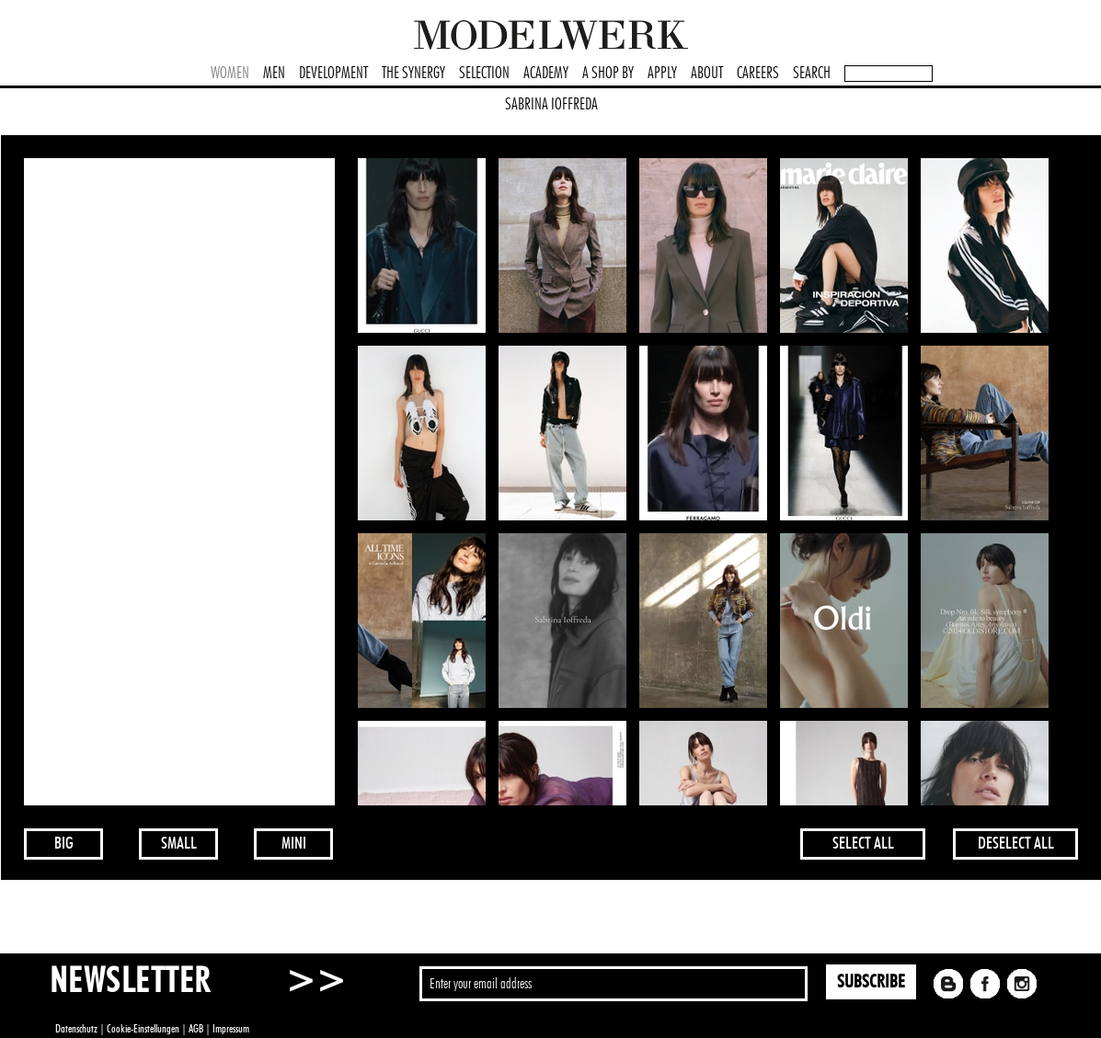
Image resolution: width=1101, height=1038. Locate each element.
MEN (274, 73)
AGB (196, 1028)
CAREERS (758, 73)
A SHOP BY (608, 73)
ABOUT (707, 73)
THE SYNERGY (413, 73)
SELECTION (484, 73)
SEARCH (812, 73)
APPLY (662, 73)
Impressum (230, 1028)
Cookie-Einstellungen (143, 1028)
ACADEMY (545, 73)
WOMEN (230, 73)
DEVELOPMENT (333, 73)
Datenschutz (76, 1028)
